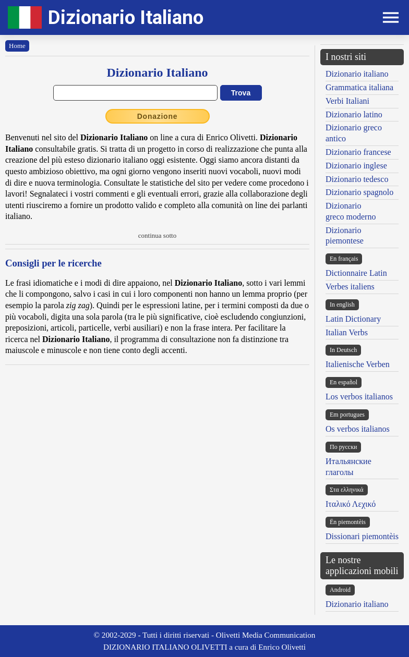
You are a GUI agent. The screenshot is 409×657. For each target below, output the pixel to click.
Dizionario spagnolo (359, 192)
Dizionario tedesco (357, 179)
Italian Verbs (347, 332)
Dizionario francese (358, 152)
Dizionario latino (354, 114)
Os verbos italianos (358, 428)
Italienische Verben (358, 364)
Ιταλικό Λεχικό (351, 504)
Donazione (157, 116)
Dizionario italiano (357, 73)
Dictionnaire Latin (356, 273)
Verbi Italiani (347, 100)
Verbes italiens (350, 286)
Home (17, 46)
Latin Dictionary (353, 318)
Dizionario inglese (356, 165)
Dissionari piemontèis (362, 536)
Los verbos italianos (359, 396)
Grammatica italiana (359, 87)
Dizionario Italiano (125, 17)
